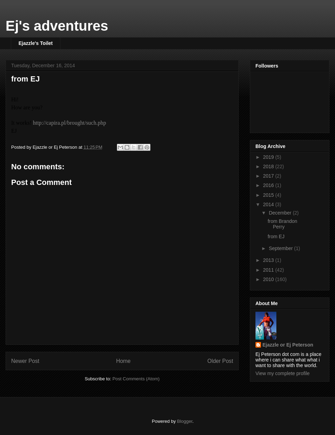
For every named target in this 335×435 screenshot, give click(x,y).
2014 (269, 204)
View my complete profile (282, 373)
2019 (269, 157)
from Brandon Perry (282, 224)
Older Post (220, 361)
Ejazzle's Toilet (35, 43)
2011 (269, 270)
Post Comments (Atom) (135, 378)
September (281, 248)
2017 (269, 176)
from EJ (25, 79)
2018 (269, 166)
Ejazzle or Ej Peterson (287, 345)
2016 (269, 185)
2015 (269, 195)
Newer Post (25, 361)
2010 (269, 279)
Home (123, 361)
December (280, 213)
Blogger (184, 421)
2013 (269, 260)
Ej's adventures (57, 25)
